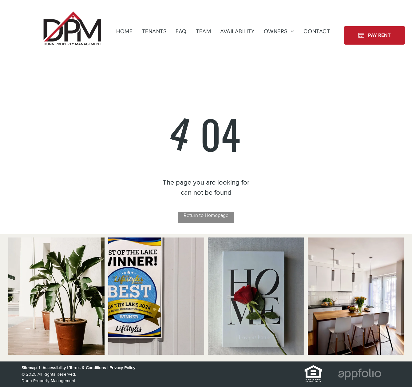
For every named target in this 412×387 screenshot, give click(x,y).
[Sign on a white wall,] (156, 296)
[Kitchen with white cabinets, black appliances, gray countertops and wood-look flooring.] (356, 296)
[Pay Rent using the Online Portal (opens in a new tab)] (374, 35)
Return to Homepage (206, 215)
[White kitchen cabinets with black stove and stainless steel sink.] (256, 296)
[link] (313, 368)
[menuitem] (124, 31)
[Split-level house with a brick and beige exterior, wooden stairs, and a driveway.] (56, 296)
